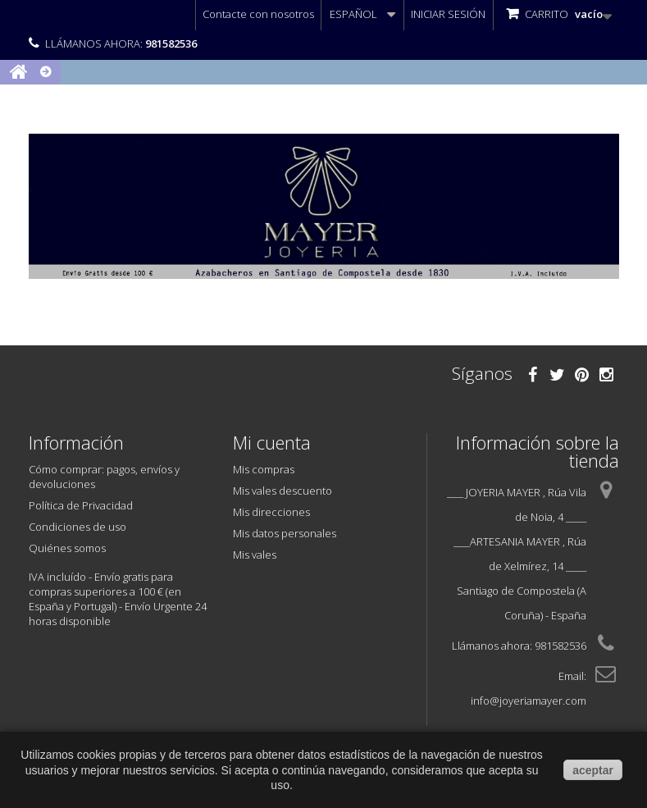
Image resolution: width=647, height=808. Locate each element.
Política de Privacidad (81, 505)
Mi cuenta (272, 442)
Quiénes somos (67, 548)
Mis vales (254, 554)
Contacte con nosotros (258, 14)
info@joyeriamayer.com (528, 700)
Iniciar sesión (448, 14)
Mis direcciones (271, 511)
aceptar (592, 770)
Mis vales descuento (282, 490)
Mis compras (263, 469)
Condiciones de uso (77, 526)
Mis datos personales (284, 533)
